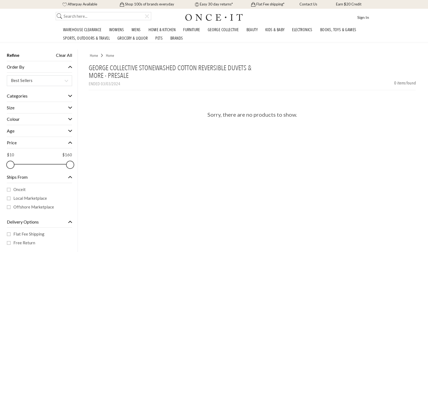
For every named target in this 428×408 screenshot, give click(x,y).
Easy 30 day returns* (214, 4)
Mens (136, 30)
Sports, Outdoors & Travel (86, 38)
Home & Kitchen (162, 30)
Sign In (363, 17)
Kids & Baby (274, 30)
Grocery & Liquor (132, 38)
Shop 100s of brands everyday (147, 4)
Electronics (302, 30)
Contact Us (308, 4)
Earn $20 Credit (348, 4)
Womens (116, 30)
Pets (159, 38)
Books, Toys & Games (338, 30)
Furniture (191, 30)
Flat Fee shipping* (267, 4)
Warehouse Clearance (82, 30)
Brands (176, 38)
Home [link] (94, 55)
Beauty (252, 30)
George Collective (223, 30)
